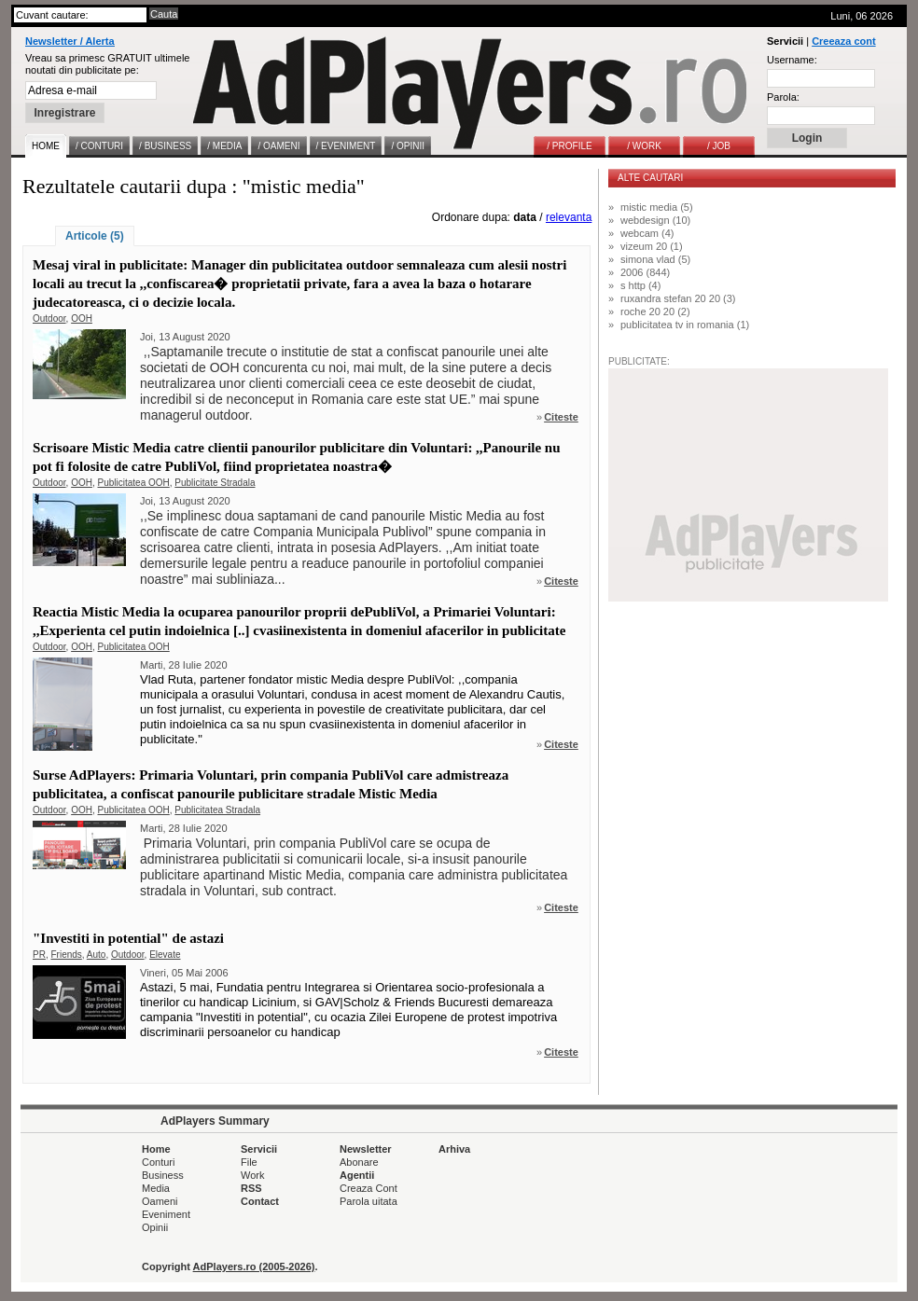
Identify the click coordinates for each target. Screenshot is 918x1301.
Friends (65, 954)
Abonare (359, 1162)
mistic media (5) (656, 207)
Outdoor (49, 318)
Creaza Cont (368, 1188)
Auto (96, 954)
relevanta (568, 217)
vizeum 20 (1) (651, 246)
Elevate (164, 954)
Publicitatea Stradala (217, 810)
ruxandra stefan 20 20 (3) (678, 298)
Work (252, 1175)
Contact (260, 1201)
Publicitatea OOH (134, 482)
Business (163, 1175)
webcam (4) (647, 233)
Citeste (561, 416)
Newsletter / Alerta (70, 41)
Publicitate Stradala (214, 482)
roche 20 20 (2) (655, 311)
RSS (251, 1188)
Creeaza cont (843, 41)
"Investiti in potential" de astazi (128, 938)
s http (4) (640, 285)
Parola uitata (368, 1201)
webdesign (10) (655, 220)
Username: (792, 59)
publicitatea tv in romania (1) (684, 324)
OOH (81, 318)
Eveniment (166, 1214)
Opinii (155, 1227)
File (249, 1162)
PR (39, 954)
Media (156, 1188)
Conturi (158, 1162)
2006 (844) (645, 272)
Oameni (160, 1201)
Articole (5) (94, 235)
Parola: (783, 97)
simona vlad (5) (655, 259)
